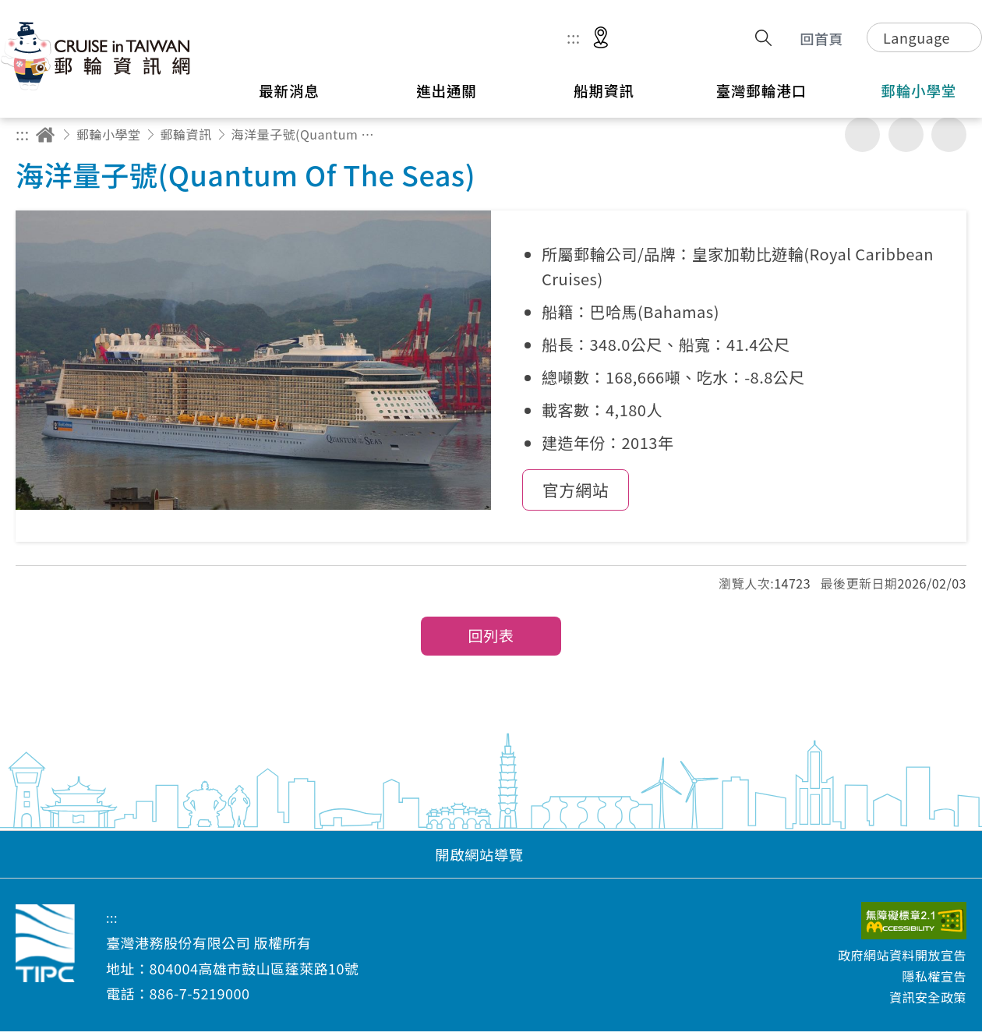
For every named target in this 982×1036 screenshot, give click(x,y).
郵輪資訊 (186, 134)
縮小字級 (948, 134)
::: (574, 37)
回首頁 (822, 38)
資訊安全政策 (927, 1001)
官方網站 (575, 493)
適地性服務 (601, 38)
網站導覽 (644, 38)
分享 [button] (728, 37)
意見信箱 (691, 38)
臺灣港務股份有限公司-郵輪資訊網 (97, 55)
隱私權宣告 (934, 980)
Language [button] (916, 37)
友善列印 (862, 134)
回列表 (491, 641)
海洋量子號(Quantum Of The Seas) (305, 134)
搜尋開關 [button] (763, 37)
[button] (491, 859)
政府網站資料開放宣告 (902, 959)
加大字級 (906, 134)
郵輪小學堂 (108, 134)
